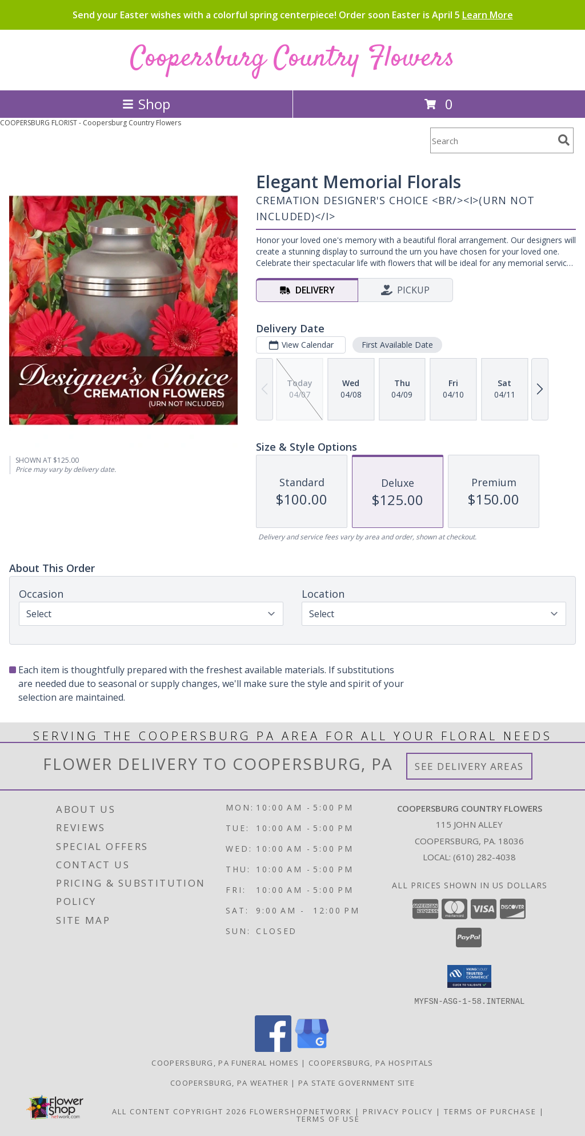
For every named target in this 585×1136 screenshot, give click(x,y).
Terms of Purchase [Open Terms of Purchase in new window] (490, 1111)
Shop (146, 103)
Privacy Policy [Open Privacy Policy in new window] (398, 1111)
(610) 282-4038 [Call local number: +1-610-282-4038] (484, 857)
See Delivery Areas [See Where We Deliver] (469, 766)
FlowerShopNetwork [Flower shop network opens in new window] (301, 1111)
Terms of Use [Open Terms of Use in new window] (328, 1118)
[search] (564, 140)
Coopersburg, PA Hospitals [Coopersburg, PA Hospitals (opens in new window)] (371, 1062)
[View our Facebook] (273, 1048)
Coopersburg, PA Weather (229, 1082)
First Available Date (397, 344)
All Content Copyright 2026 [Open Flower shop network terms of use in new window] (179, 1111)
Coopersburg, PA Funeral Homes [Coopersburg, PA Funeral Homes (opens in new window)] (225, 1062)
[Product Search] (492, 140)
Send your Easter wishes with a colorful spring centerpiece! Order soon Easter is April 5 (293, 15)
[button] (469, 976)
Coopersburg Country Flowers (292, 58)
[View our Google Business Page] (312, 1048)
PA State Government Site (356, 1082)
